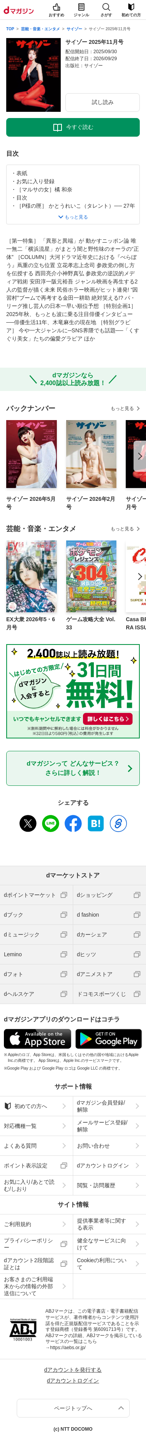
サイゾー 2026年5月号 (31, 503)
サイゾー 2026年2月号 (91, 503)
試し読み (103, 102)
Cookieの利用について (102, 1263)
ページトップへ (73, 1408)
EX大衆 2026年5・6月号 (30, 623)
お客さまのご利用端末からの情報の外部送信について (28, 1286)
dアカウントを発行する (73, 1370)
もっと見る (122, 408)
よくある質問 (20, 1146)
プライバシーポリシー (28, 1244)
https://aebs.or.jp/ (68, 1347)
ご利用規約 (17, 1224)
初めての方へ (25, 1106)
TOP (10, 29)
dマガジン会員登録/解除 (101, 1106)
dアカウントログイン (103, 1165)
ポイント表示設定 (25, 1165)
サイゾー (74, 29)
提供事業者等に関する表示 (101, 1224)
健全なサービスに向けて (101, 1244)
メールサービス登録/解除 (102, 1126)
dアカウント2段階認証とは (29, 1263)
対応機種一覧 (20, 1126)
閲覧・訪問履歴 (96, 1185)
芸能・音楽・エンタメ (40, 29)
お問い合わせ (93, 1146)
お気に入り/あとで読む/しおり (29, 1185)
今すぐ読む (79, 127)
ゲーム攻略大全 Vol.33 (91, 623)
